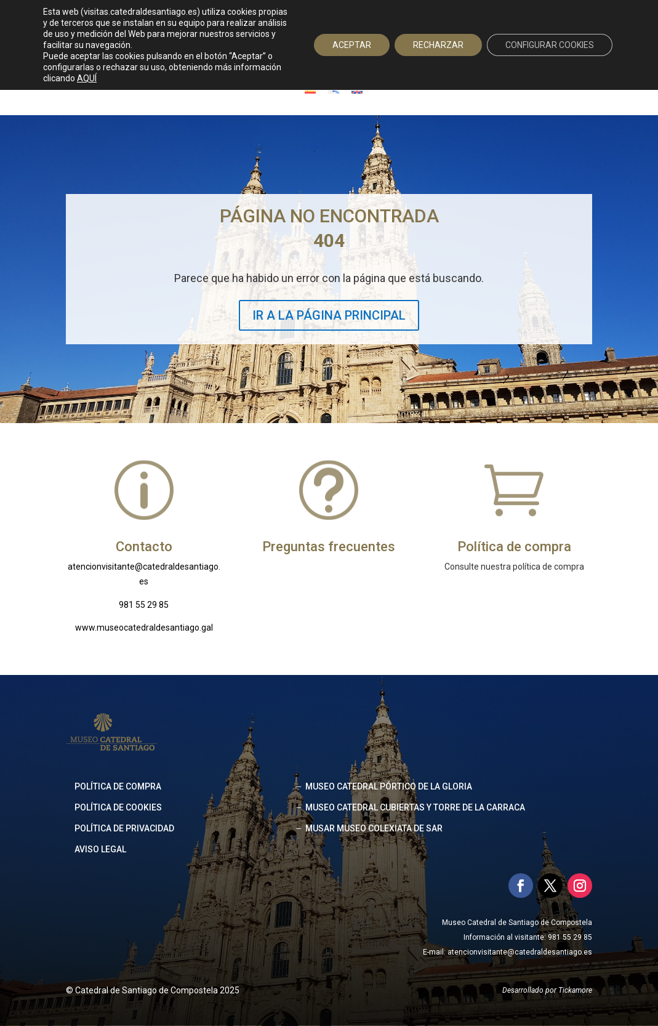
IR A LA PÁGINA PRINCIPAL (329, 315)
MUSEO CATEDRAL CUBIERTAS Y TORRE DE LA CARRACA (415, 807)
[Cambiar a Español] (310, 89)
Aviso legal (100, 849)
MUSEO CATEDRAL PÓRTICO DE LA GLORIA (388, 786)
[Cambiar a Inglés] (357, 89)
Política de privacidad (124, 828)
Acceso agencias (516, 22)
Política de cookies (118, 807)
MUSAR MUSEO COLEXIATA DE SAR (374, 828)
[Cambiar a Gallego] (333, 89)
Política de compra (117, 786)
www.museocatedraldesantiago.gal (144, 627)
